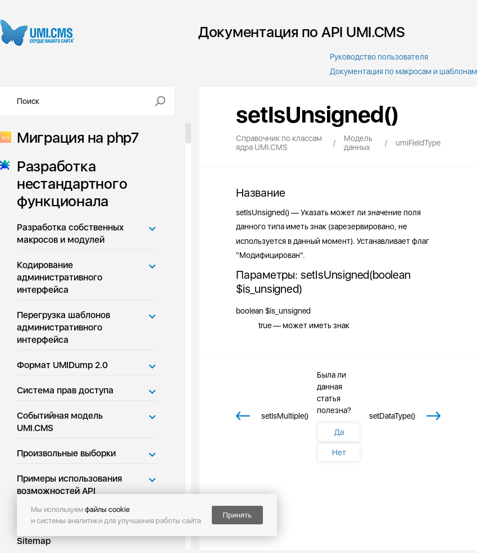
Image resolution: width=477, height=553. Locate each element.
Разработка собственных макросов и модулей (70, 233)
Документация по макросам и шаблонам (403, 71)
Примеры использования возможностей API (69, 484)
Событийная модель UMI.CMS (60, 421)
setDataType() (392, 415)
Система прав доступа (65, 390)
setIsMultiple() (284, 415)
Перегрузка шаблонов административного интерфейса (63, 327)
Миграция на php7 (74, 137)
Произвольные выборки (66, 453)
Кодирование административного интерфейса (59, 277)
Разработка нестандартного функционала (68, 183)
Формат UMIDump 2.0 (62, 365)
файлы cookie (107, 509)
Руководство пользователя (379, 56)
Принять (237, 515)
